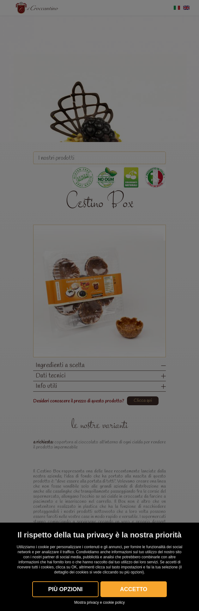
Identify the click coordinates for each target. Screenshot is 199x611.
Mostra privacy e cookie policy (99, 602)
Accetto (134, 589)
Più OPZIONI (65, 589)
